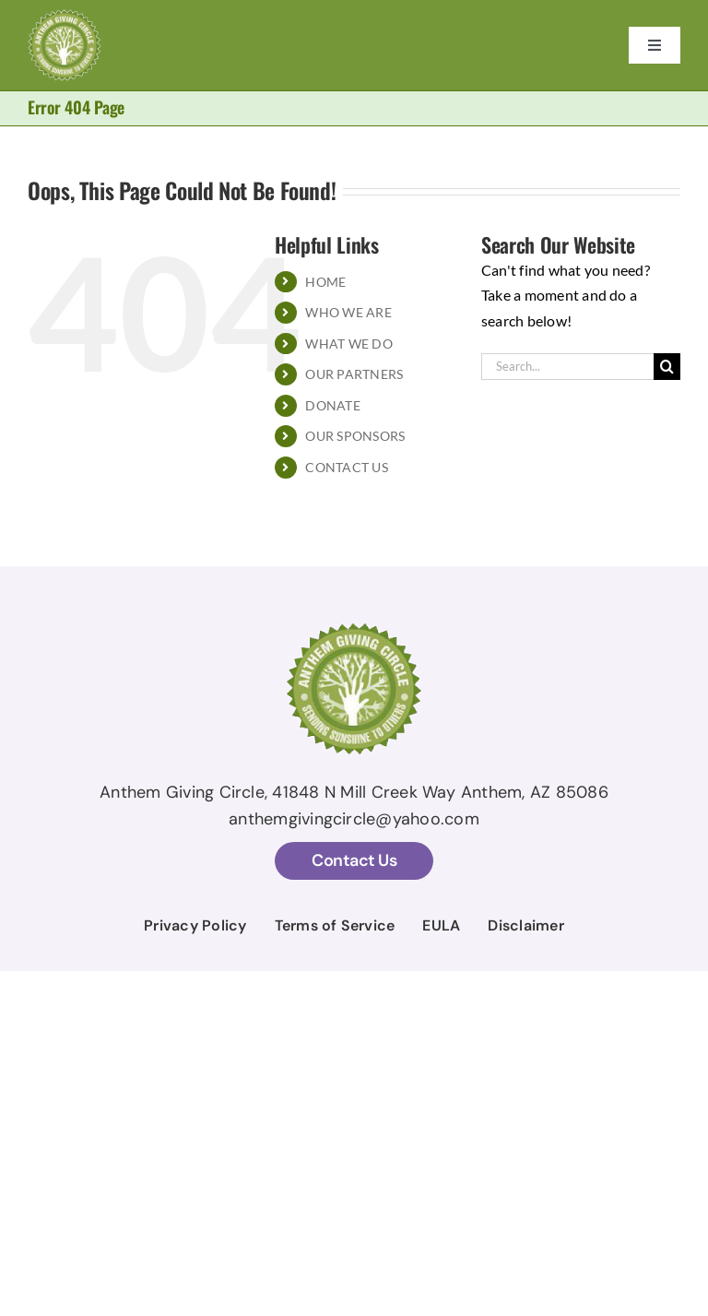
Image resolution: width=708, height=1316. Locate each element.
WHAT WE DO (348, 343)
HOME (325, 282)
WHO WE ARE (348, 312)
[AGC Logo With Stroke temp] (64, 16)
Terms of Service (335, 925)
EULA (441, 925)
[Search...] (567, 366)
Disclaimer (525, 925)
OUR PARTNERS (354, 374)
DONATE (332, 405)
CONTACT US (346, 467)
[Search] (667, 366)
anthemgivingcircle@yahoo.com (354, 819)
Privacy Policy (195, 925)
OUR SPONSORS (355, 436)
